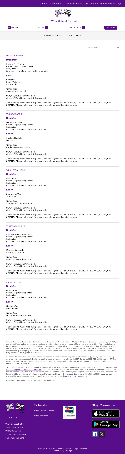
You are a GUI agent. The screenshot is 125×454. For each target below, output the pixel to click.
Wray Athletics (74, 3)
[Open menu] (13, 27)
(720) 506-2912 (17, 438)
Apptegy (68, 451)
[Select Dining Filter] (103, 48)
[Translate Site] (76, 27)
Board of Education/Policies (100, 3)
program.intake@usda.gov (75, 376)
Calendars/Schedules (51, 3)
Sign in (111, 27)
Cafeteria (76, 36)
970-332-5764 (20, 434)
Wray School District (55, 36)
